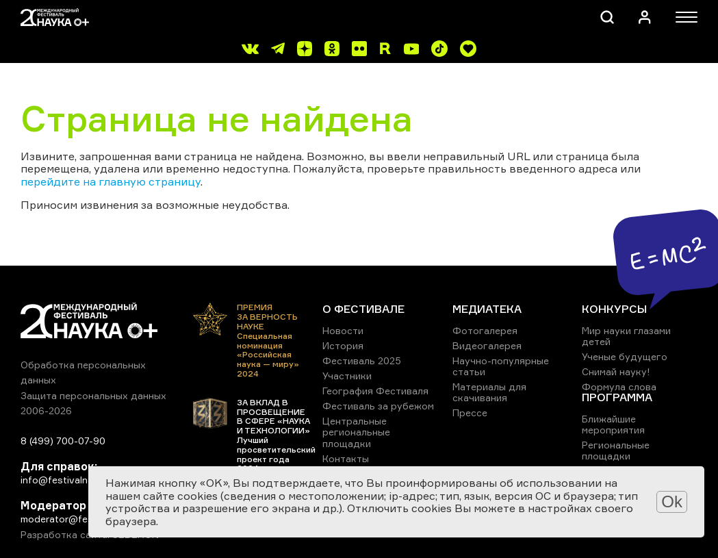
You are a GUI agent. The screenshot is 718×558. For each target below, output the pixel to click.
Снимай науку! (616, 371)
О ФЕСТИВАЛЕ (363, 309)
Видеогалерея (487, 345)
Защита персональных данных (93, 395)
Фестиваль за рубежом (378, 405)
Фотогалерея (484, 330)
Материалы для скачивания (489, 392)
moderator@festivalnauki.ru (83, 518)
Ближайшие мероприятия (613, 424)
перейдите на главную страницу (111, 181)
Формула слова (619, 386)
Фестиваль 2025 (361, 360)
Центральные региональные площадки (356, 431)
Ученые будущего (624, 356)
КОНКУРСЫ (614, 309)
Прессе (469, 412)
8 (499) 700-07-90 (63, 440)
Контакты (345, 458)
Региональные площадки (616, 450)
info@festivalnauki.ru (68, 479)
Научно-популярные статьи (500, 366)
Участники (347, 375)
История (342, 345)
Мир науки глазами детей (626, 336)
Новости (342, 330)
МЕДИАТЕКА (487, 309)
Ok (671, 501)
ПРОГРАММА (617, 397)
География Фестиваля (375, 390)
